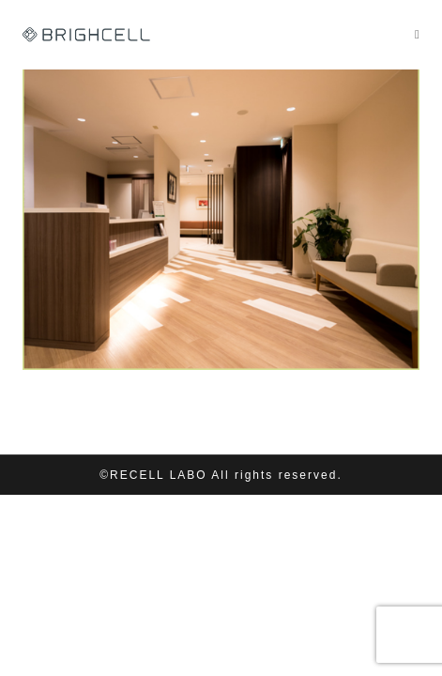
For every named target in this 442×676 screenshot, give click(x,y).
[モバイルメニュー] (417, 34)
